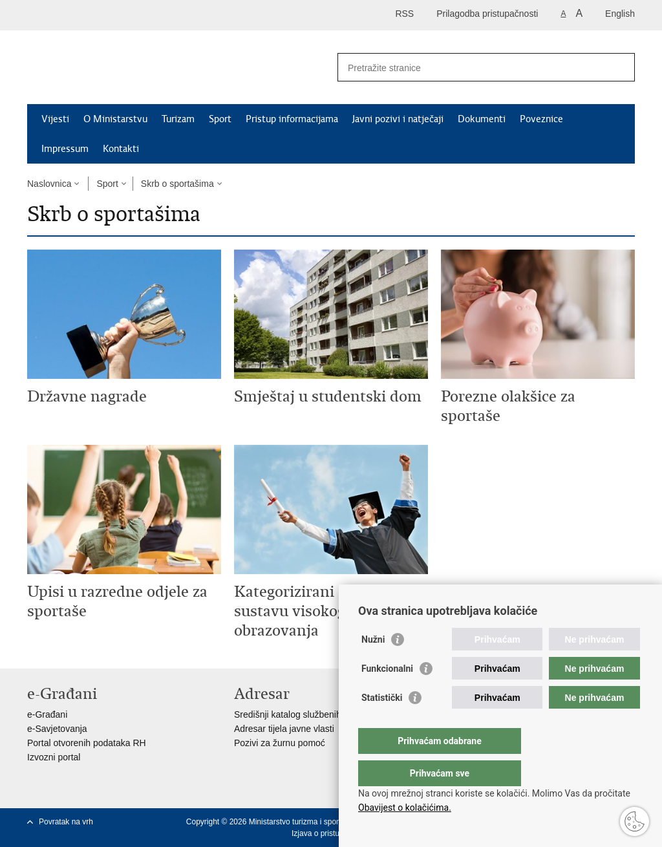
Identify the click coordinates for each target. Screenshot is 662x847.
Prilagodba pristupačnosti (487, 13)
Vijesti (55, 119)
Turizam (178, 119)
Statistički (381, 723)
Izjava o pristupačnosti (330, 833)
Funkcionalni (387, 694)
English (620, 13)
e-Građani (47, 714)
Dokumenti (482, 119)
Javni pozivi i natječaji (397, 119)
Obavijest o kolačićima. (404, 807)
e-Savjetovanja (57, 729)
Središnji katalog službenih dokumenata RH (321, 714)
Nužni (373, 665)
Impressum (65, 149)
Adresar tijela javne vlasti (284, 729)
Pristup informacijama (292, 119)
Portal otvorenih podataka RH (86, 743)
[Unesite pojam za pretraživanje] (472, 67)
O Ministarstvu (115, 119)
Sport (220, 119)
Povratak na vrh (66, 821)
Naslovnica (49, 183)
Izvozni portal (53, 757)
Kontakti (121, 149)
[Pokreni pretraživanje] (620, 67)
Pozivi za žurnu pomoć (279, 743)
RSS (404, 13)
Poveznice (541, 119)
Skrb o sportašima (177, 183)
